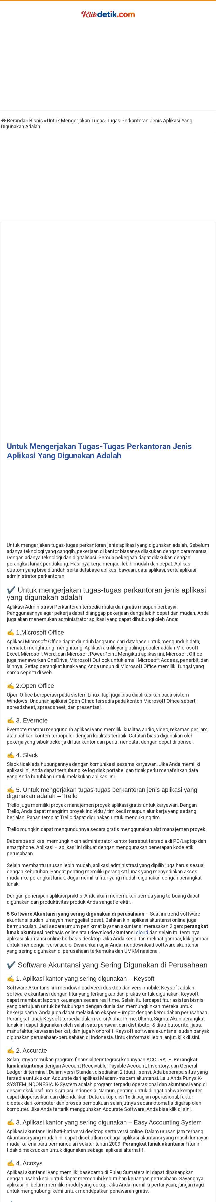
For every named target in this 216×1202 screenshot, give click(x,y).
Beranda (13, 120)
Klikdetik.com (93, 1195)
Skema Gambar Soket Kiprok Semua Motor (175, 1167)
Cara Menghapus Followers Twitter (41, 1167)
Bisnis (36, 120)
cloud (142, 722)
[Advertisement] (108, 65)
